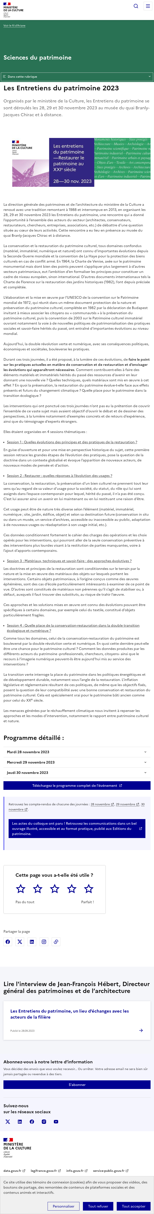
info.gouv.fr (75, 1171)
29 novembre (125, 804)
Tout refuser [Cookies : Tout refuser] (98, 1206)
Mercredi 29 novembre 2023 (31, 762)
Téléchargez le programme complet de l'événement (74, 785)
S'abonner (77, 1084)
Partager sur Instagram (44, 941)
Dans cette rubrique (77, 76)
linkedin (20, 1121)
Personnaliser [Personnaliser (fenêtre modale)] (63, 1206)
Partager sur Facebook (7, 941)
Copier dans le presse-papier (56, 941)
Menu (148, 6)
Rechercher (136, 6)
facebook (32, 1121)
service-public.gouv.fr (108, 1171)
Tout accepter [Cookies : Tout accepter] (133, 1206)
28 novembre (100, 804)
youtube (56, 1121)
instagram (44, 1121)
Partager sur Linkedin (32, 941)
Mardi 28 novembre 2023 (28, 752)
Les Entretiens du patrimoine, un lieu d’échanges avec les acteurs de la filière (69, 1014)
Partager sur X (20, 941)
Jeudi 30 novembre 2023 (27, 772)
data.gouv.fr (12, 1171)
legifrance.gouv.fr (44, 1171)
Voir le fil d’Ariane (14, 26)
